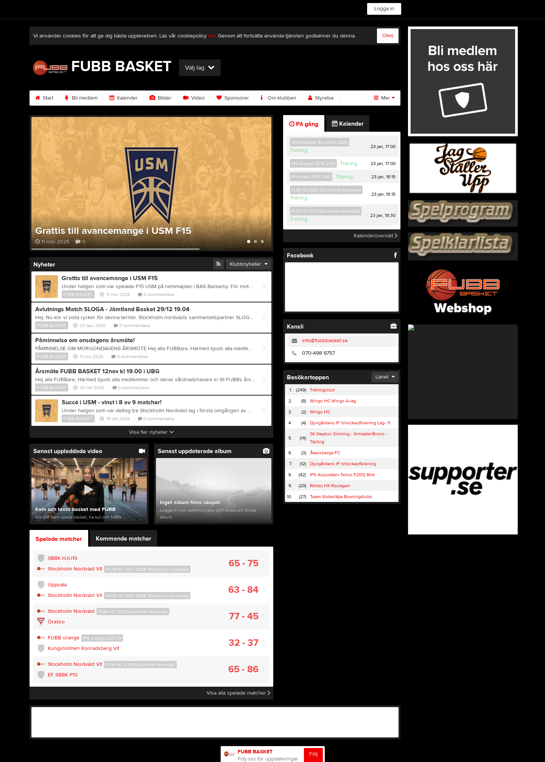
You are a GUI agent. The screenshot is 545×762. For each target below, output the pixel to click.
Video (194, 98)
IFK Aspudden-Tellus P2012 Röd (342, 475)
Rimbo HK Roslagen (330, 486)
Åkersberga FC (325, 453)
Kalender (123, 98)
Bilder (160, 98)
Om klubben (278, 98)
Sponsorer (232, 98)
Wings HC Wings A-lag (333, 401)
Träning (298, 150)
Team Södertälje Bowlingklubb (341, 497)
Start (44, 98)
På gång (303, 124)
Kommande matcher (123, 538)
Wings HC (320, 412)
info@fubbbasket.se (325, 340)
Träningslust (322, 390)
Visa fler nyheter (151, 432)
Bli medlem (81, 98)
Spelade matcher (59, 539)
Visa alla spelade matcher (238, 693)
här (211, 36)
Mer (384, 98)
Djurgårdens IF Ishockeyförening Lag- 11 (350, 423)
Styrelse (321, 98)
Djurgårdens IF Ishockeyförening (343, 464)
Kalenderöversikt (375, 235)
